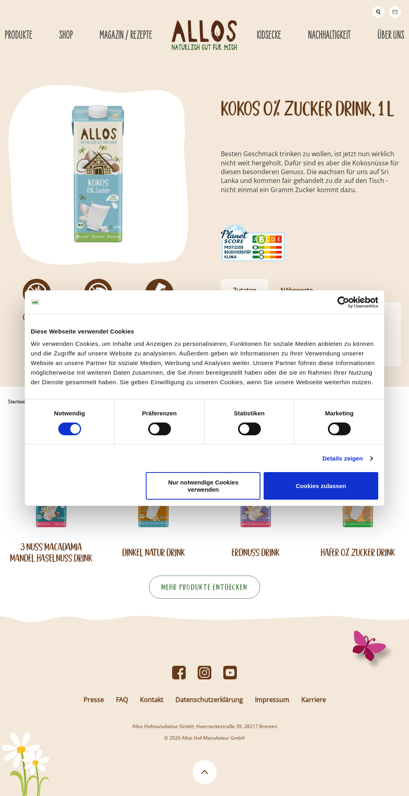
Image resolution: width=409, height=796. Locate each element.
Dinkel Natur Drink (153, 552)
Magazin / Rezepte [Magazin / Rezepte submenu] (125, 35)
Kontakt (151, 699)
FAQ (122, 699)
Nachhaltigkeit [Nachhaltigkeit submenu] (329, 35)
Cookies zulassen (321, 485)
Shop (66, 35)
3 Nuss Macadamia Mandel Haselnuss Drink (51, 552)
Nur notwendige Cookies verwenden (203, 485)
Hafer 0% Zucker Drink (358, 552)
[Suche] (378, 12)
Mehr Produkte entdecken (204, 587)
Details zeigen (342, 458)
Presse (93, 699)
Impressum (272, 699)
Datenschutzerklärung (209, 699)
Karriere (313, 699)
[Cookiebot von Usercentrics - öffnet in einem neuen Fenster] (343, 302)
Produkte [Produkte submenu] (18, 35)
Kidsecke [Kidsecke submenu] (269, 35)
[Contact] (395, 12)
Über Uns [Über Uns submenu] (390, 35)
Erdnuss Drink (256, 552)
